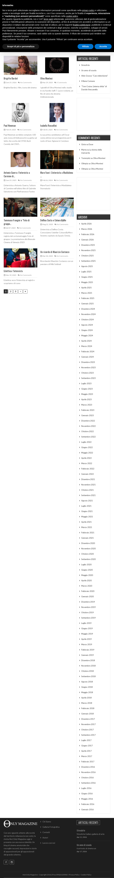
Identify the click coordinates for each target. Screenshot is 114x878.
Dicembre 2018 (88, 660)
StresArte (85, 65)
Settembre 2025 (88, 261)
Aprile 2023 (86, 399)
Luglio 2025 (86, 271)
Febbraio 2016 (87, 804)
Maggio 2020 (87, 575)
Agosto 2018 (87, 682)
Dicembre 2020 (88, 543)
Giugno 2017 (87, 745)
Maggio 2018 (87, 692)
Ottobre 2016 (87, 777)
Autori (45, 837)
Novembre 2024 (88, 314)
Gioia (83, 144)
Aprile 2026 (86, 223)
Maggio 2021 (87, 516)
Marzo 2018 (86, 703)
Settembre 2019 (88, 618)
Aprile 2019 (86, 639)
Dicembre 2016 (88, 767)
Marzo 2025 (86, 293)
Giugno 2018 (87, 687)
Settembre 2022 (88, 437)
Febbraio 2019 (87, 650)
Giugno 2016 (87, 793)
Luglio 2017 (86, 740)
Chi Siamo (46, 821)
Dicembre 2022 (88, 421)
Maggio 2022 (87, 453)
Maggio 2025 (87, 282)
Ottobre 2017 (87, 729)
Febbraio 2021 (87, 532)
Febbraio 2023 (87, 410)
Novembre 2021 (88, 484)
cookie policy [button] (72, 16)
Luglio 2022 (86, 442)
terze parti (48, 19)
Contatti (46, 832)
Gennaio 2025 (87, 303)
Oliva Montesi (46, 78)
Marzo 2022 (86, 463)
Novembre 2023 (88, 367)
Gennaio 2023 (87, 415)
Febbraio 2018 (87, 708)
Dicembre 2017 (88, 719)
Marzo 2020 (86, 586)
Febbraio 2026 (87, 234)
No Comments (26, 82)
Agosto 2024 (87, 325)
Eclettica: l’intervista (13, 271)
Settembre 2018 (88, 676)
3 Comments (62, 82)
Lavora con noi (48, 843)
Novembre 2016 (88, 772)
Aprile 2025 (86, 287)
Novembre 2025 (88, 250)
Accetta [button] (103, 46)
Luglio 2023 (86, 383)
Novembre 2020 (88, 548)
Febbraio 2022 (87, 468)
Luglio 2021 (86, 506)
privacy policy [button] (88, 10)
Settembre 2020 (88, 559)
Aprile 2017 (86, 751)
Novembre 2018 (88, 666)
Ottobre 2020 (87, 554)
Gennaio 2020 (87, 596)
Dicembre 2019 (88, 602)
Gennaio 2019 (87, 655)
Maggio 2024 (87, 335)
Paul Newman (10, 125)
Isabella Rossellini (48, 125)
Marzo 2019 (86, 644)
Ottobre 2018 (87, 671)
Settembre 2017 (88, 735)
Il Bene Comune (88, 81)
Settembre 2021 (88, 495)
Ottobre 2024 (87, 319)
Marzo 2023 (86, 405)
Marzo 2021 (86, 527)
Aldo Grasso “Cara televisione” (94, 76)
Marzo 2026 (86, 229)
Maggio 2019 (87, 634)
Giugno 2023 (87, 389)
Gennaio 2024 (87, 357)
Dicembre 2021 (88, 479)
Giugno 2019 (87, 628)
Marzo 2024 (86, 346)
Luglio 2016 (86, 788)
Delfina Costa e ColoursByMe (53, 220)
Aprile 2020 (86, 580)
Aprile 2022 (86, 458)
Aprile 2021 (86, 522)
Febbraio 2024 (87, 351)
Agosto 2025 (87, 266)
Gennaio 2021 (87, 538)
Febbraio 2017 (87, 761)
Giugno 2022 (87, 447)
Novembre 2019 (88, 607)
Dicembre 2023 (88, 362)
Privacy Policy (74, 875)
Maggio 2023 (87, 394)
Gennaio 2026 (87, 239)
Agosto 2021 (87, 500)
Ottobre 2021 (87, 490)
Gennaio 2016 (87, 809)
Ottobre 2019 (87, 612)
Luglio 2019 (86, 623)
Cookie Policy (86, 875)
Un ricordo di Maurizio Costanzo (54, 252)
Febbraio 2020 (87, 591)
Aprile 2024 (86, 341)
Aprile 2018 (86, 697)
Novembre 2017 (88, 724)
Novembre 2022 (88, 426)
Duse (91, 144)
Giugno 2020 (87, 570)
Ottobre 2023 (87, 373)
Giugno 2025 (87, 277)
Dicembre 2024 (88, 309)
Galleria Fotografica (51, 827)
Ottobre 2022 (87, 431)
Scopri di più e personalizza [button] (20, 46)
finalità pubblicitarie (81, 25)
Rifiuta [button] (85, 46)
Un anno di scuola (88, 70)
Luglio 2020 (86, 564)
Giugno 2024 (87, 330)
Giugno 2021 (87, 511)
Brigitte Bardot (11, 78)
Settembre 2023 (88, 378)
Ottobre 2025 (87, 255)
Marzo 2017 (86, 756)
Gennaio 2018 (87, 713)
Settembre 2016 (88, 783)
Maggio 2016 (87, 799)
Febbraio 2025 (87, 298)
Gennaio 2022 (87, 474)
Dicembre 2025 (88, 245)
